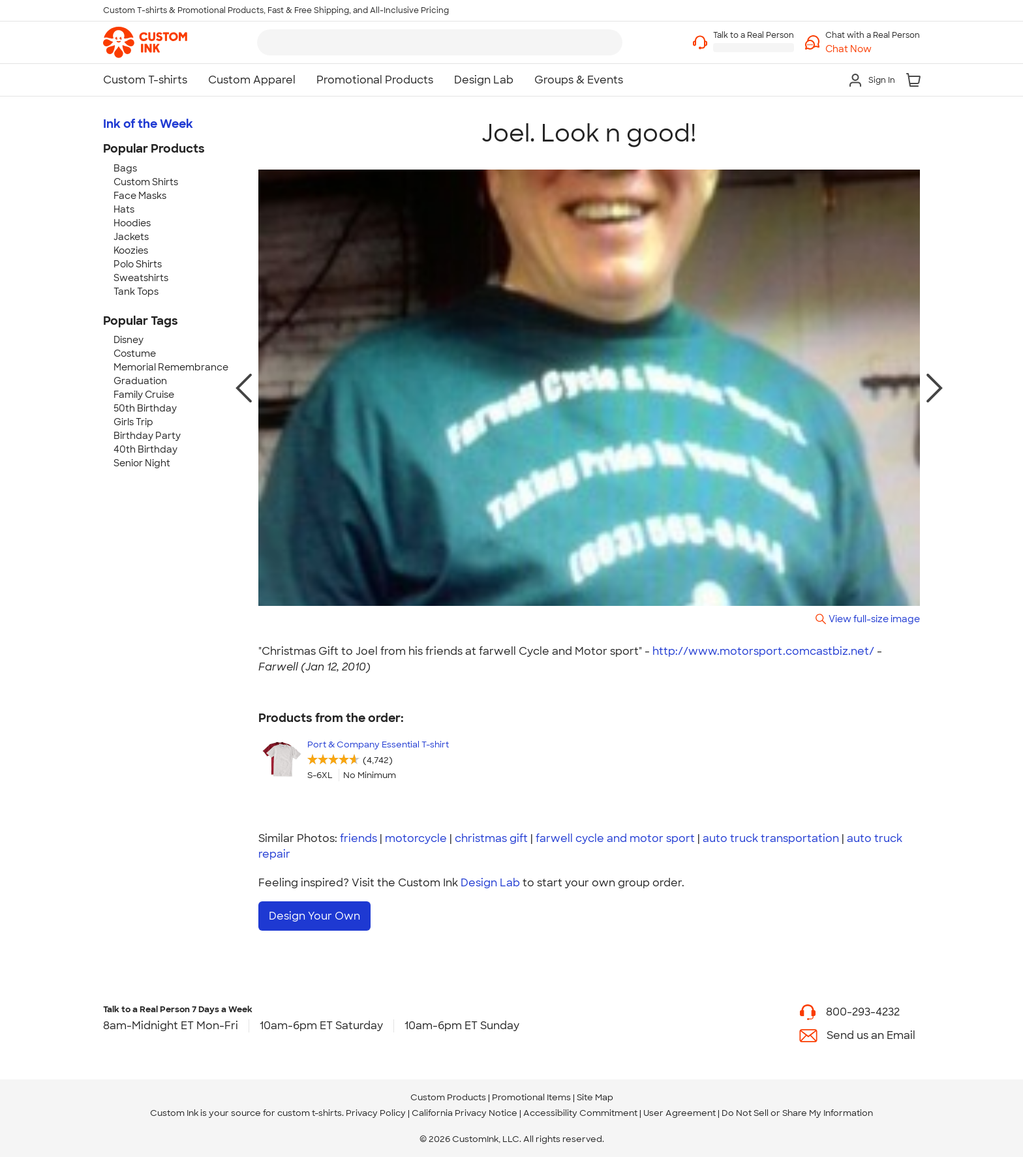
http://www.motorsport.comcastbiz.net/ (763, 651)
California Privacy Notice (464, 1112)
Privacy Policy (376, 1112)
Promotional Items (531, 1096)
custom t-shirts (309, 1112)
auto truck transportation (771, 838)
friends (358, 838)
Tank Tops (136, 291)
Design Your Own (314, 916)
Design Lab (490, 883)
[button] (872, 49)
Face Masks (140, 196)
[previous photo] (244, 388)
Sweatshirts (141, 278)
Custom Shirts (146, 182)
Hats (124, 209)
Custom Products (448, 1096)
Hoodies (132, 223)
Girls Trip (133, 422)
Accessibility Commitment (580, 1112)
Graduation (140, 381)
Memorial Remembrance (171, 367)
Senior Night (142, 463)
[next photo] (934, 388)
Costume (135, 353)
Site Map (595, 1096)
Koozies (131, 250)
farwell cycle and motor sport (615, 838)
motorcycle (416, 838)
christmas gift (491, 838)
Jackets (131, 237)
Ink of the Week (148, 124)
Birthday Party (147, 436)
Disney (129, 340)
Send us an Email (871, 1035)
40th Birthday (145, 449)
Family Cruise (144, 394)
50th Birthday (145, 408)
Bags (125, 168)
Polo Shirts (138, 264)
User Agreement (679, 1112)
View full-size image (874, 618)
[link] (145, 42)
